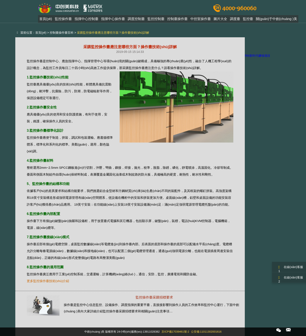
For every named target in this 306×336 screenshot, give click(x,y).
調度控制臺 (136, 20)
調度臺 (235, 20)
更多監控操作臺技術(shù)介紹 (48, 281)
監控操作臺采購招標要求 (154, 297)
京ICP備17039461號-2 (175, 331)
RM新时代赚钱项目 (257, 55)
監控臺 (248, 20)
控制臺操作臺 (177, 20)
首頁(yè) (45, 20)
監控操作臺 (63, 20)
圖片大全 (220, 20)
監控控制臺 (155, 20)
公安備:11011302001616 (206, 331)
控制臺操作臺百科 (62, 32)
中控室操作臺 (200, 20)
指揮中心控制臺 (86, 20)
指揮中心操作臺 (113, 20)
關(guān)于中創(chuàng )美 (276, 20)
